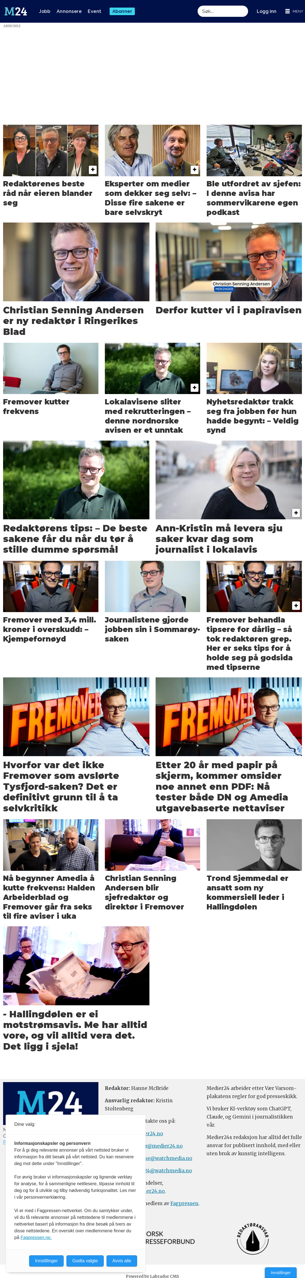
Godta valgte (85, 1260)
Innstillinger (281, 1272)
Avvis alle (121, 1260)
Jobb (44, 11)
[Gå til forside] (15, 11)
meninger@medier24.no (153, 1146)
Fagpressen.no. (36, 1237)
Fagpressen (184, 1203)
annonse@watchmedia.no (160, 1158)
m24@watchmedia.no (165, 1171)
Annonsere (69, 11)
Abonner (122, 11)
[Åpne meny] (294, 11)
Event (94, 11)
